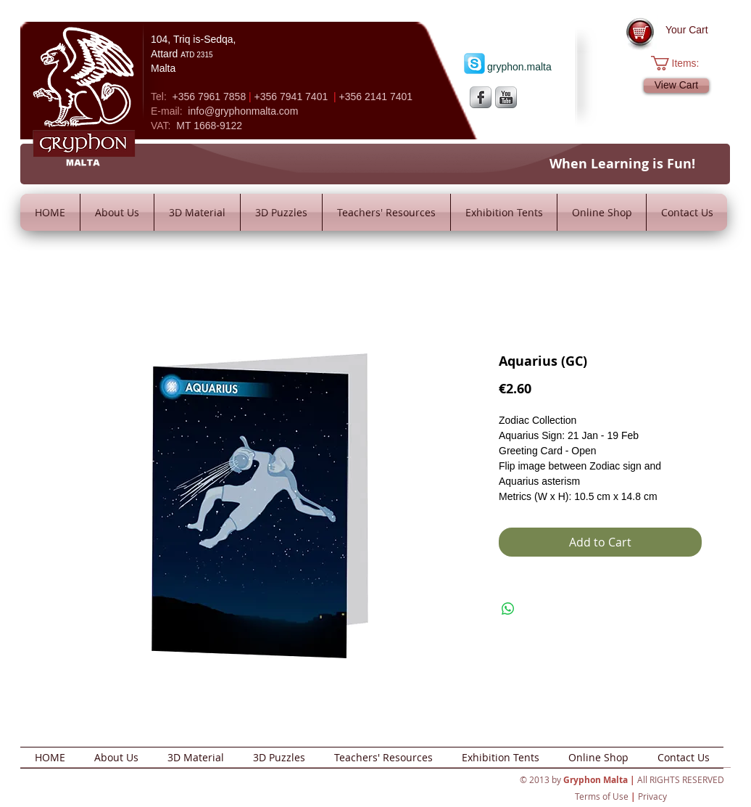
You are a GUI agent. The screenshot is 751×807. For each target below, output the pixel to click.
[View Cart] (676, 85)
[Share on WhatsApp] (508, 609)
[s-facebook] (480, 97)
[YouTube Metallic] (506, 97)
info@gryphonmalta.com (243, 111)
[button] (682, 63)
